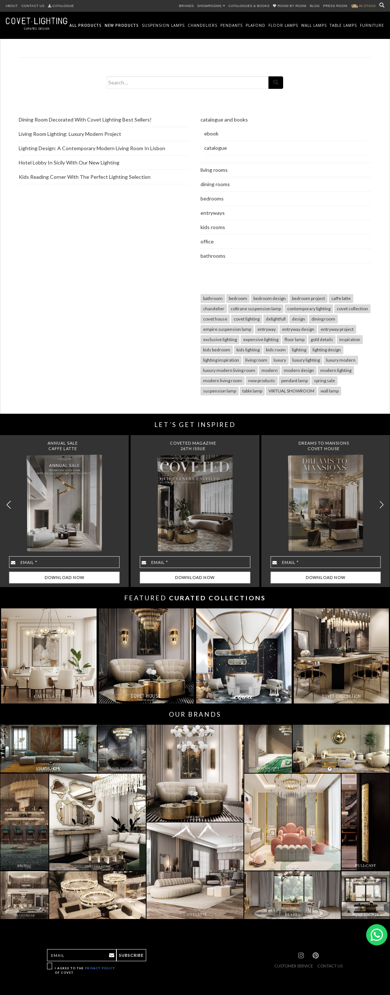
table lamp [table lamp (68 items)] (252, 391)
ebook (211, 133)
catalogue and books (224, 119)
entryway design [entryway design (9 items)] (298, 329)
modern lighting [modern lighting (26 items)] (335, 370)
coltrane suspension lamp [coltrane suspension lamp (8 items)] (256, 308)
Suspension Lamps (163, 25)
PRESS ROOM (335, 6)
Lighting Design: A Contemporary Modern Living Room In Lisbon (92, 148)
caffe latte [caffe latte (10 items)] (341, 298)
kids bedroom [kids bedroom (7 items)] (216, 349)
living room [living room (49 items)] (256, 360)
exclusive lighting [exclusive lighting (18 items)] (220, 339)
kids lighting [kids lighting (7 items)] (248, 349)
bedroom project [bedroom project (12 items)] (308, 298)
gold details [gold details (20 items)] (322, 339)
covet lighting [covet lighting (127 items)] (247, 319)
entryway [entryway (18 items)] (266, 329)
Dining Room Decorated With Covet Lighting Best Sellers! (85, 119)
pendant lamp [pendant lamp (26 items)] (294, 380)
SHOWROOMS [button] (211, 6)
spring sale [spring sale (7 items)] (324, 380)
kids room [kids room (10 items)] (276, 349)
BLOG (315, 6)
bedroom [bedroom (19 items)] (238, 298)
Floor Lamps (283, 25)
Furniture (372, 25)
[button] (381, 505)
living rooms (214, 170)
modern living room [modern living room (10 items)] (222, 380)
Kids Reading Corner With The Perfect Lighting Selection (85, 177)
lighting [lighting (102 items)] (299, 349)
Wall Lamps (314, 25)
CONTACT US (33, 6)
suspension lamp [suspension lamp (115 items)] (219, 391)
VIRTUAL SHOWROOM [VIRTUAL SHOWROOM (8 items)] (291, 391)
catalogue (215, 148)
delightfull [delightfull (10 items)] (276, 319)
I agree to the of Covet (85, 970)
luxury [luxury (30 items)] (280, 360)
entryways (213, 213)
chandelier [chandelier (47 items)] (213, 308)
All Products (85, 25)
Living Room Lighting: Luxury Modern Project (70, 134)
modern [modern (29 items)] (269, 370)
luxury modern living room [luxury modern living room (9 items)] (229, 370)
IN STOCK (363, 6)
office (207, 241)
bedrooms (212, 198)
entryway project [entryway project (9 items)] (337, 329)
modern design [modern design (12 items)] (299, 370)
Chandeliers (202, 25)
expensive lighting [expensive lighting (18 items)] (260, 339)
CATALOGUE (61, 6)
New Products (122, 25)
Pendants (231, 25)
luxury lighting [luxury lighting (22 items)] (306, 360)
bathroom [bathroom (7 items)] (213, 298)
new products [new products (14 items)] (261, 380)
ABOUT (12, 6)
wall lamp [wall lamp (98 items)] (330, 391)
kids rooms (213, 227)
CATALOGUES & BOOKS (249, 6)
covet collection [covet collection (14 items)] (352, 308)
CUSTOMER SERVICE (293, 965)
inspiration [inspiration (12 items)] (349, 339)
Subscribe (131, 955)
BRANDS (186, 6)
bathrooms (213, 256)
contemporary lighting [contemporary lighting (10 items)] (309, 308)
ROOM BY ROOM (290, 6)
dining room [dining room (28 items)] (323, 319)
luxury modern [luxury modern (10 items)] (340, 360)
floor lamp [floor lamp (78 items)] (294, 339)
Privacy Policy (100, 968)
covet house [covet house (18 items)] (215, 319)
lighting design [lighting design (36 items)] (327, 349)
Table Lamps (343, 25)
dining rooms (215, 184)
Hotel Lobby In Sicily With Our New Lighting (69, 162)
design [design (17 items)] (298, 319)
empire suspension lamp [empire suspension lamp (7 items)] (227, 329)
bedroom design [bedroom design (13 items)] (269, 298)
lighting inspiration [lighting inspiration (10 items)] (221, 360)
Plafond (256, 25)
